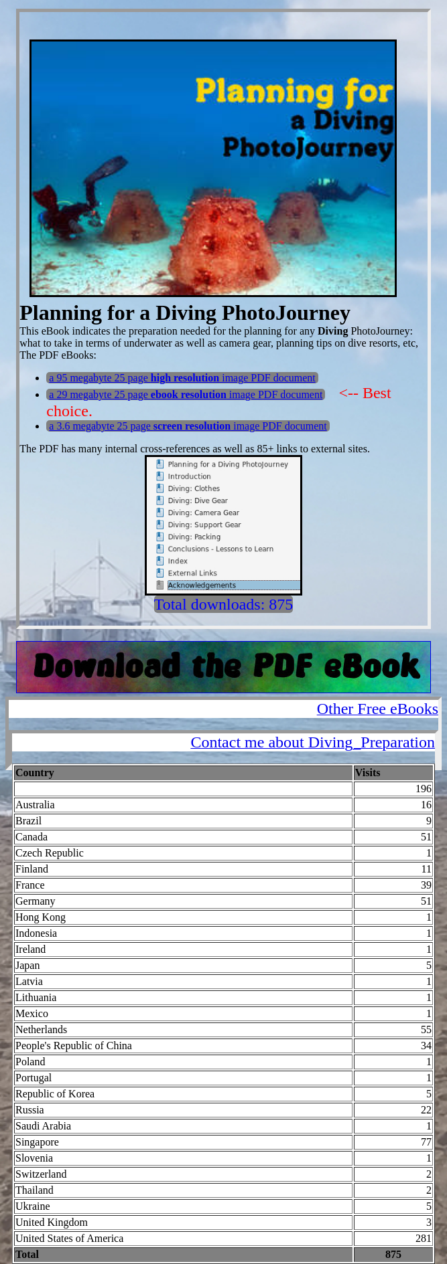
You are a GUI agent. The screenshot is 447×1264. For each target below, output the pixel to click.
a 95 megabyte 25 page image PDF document (182, 377)
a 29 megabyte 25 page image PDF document (185, 394)
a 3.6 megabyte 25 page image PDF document (187, 426)
